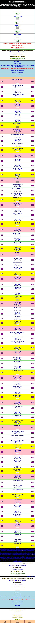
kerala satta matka (8, 553)
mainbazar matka (26, 552)
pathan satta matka (18, 554)
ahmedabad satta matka (7, 558)
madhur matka (13, 549)
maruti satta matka (23, 554)
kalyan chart (15, 561)
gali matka (22, 548)
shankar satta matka (14, 553)
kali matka (14, 548)
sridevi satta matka (19, 553)
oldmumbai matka (31, 552)
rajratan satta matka (31, 556)
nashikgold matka (21, 552)
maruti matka (4, 549)
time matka (31, 548)
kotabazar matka (2, 553)
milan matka (12, 551)
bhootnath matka (31, 550)
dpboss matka (29, 560)
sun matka (33, 576)
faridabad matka (20, 550)
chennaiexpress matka (26, 550)
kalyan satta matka (31, 558)
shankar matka (6, 548)
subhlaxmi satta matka (7, 554)
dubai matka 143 (8, 560)
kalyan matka (2, 552)
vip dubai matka (4, 560)
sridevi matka (10, 548)
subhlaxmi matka (26, 548)
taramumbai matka (3, 550)
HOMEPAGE (17, 619)
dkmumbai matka (16, 552)
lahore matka (8, 551)
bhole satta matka (26, 558)
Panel (33, 81)
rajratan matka (20, 551)
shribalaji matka (18, 548)
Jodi (2, 81)
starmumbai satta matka (16, 557)
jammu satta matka (20, 558)
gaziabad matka (15, 550)
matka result (25, 560)
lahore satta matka (15, 556)
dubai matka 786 (13, 560)
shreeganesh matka (32, 549)
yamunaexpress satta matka (8, 556)
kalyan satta (33, 560)
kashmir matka (11, 552)
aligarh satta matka (22, 557)
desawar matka (22, 549)
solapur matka (27, 549)
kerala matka (2, 548)
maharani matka (18, 549)
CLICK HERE (18, 48)
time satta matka (12, 554)
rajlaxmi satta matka (9, 557)
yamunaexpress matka (3, 551)
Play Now (17, 83)
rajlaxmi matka (29, 551)
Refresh (17, 14)
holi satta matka (25, 556)
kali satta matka (24, 553)
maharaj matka (8, 549)
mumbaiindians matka (10, 550)
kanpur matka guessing (19, 560)
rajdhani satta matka (3, 557)
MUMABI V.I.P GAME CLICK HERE (17, 48)
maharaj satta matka (29, 554)
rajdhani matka (24, 551)
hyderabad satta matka (28, 557)
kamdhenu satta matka (14, 558)
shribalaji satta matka (30, 553)
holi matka (15, 551)
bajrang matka (7, 552)
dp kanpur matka (19, 561)
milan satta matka (20, 556)
